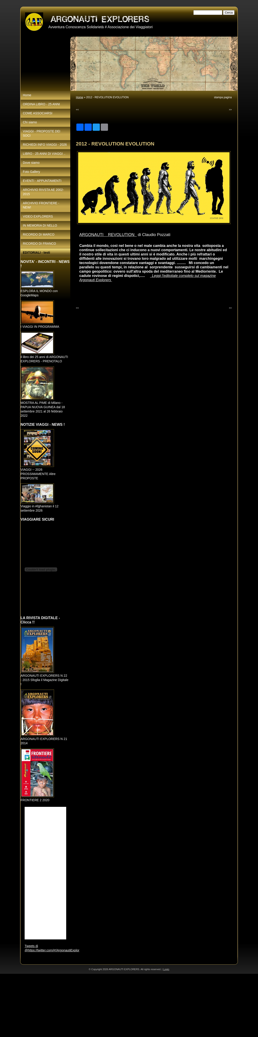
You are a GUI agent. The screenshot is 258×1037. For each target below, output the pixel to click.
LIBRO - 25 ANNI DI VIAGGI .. (44, 153)
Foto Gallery (31, 171)
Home (79, 97)
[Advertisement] (129, 1005)
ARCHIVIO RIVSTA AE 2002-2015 (43, 192)
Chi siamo (30, 122)
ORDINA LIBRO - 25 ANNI (41, 104)
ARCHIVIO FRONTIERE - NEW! (41, 205)
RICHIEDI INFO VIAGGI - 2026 (45, 144)
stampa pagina (223, 97)
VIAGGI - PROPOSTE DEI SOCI (41, 133)
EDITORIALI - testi (36, 252)
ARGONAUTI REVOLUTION (108, 234)
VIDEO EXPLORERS (38, 216)
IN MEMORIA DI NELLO (40, 225)
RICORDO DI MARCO (38, 234)
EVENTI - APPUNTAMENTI (42, 181)
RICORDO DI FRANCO (39, 243)
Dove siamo (31, 162)
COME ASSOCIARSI (37, 113)
